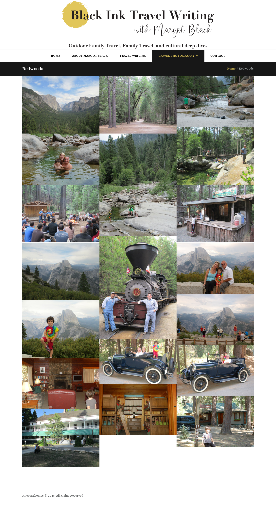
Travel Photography (178, 55)
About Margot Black (90, 55)
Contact (217, 55)
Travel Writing (133, 55)
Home (55, 55)
